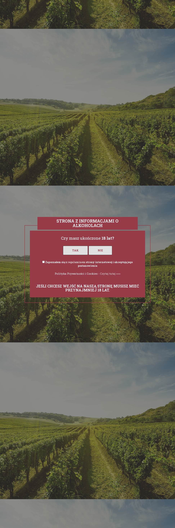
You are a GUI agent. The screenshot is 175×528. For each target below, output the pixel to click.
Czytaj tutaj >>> (110, 273)
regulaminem (76, 262)
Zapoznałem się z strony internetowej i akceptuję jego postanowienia (89, 263)
